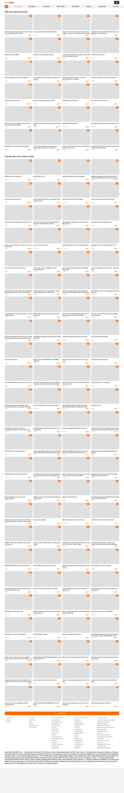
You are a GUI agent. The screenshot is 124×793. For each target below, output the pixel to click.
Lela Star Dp (100, 742)
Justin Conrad (77, 742)
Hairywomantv (55, 733)
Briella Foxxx (77, 720)
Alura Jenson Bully (101, 729)
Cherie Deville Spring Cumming (105, 736)
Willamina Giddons (79, 733)
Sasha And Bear (78, 731)
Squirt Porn (102, 6)
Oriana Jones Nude (56, 736)
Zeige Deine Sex (56, 723)
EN (6, 6)
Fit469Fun (76, 748)
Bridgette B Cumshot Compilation (105, 727)
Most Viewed (61, 6)
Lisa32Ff (99, 733)
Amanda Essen (55, 746)
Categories (75, 6)
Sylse (30, 722)
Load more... (62, 713)
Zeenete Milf (32, 720)
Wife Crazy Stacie (56, 725)
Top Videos (46, 6)
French (7, 722)
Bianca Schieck (55, 720)
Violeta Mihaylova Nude (57, 738)
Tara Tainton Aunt (101, 746)
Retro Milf (8, 720)
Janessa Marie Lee (79, 744)
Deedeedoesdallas (79, 723)
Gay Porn (116, 6)
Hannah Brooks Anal (102, 731)
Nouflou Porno (55, 731)
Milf (9, 2)
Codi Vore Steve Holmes (103, 740)
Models (88, 6)
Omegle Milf (100, 738)
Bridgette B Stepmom (102, 723)
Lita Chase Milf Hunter (57, 722)
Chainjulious (77, 725)
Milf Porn (18, 6)
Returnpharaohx (78, 729)
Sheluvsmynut (77, 722)
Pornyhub (31, 723)
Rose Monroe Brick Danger (103, 744)
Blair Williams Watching (103, 722)
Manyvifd (54, 740)
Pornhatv (54, 727)
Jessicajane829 (56, 748)
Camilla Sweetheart (33, 725)
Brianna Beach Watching (103, 735)
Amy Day (76, 735)
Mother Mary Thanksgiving (103, 748)
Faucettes (76, 727)
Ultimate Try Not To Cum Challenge (106, 720)
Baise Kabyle (55, 729)
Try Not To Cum (33, 727)
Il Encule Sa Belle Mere (57, 744)
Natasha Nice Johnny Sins (103, 725)
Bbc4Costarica (78, 738)
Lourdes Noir (77, 746)
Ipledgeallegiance (78, 740)
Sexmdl (53, 735)
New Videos (32, 6)
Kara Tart (76, 736)
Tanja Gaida (55, 742)
